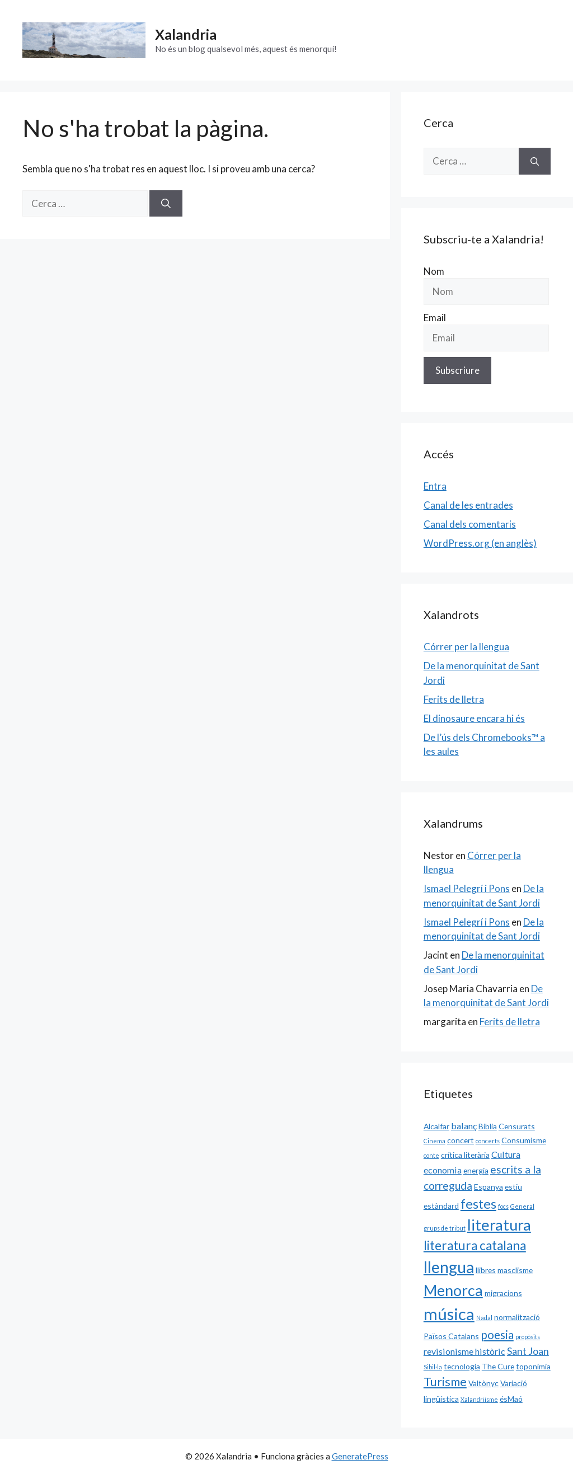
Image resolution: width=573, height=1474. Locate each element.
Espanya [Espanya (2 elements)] (488, 1186)
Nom (434, 271)
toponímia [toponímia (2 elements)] (533, 1366)
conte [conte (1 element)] (431, 1155)
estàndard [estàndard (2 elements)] (441, 1205)
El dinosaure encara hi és (474, 718)
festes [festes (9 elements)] (478, 1204)
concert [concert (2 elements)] (460, 1140)
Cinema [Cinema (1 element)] (434, 1140)
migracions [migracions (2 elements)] (503, 1293)
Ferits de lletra (454, 699)
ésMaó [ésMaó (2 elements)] (511, 1398)
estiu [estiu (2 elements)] (513, 1186)
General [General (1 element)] (522, 1206)
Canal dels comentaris (470, 524)
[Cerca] (165, 203)
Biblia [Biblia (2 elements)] (487, 1126)
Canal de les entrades (468, 505)
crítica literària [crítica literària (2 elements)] (465, 1155)
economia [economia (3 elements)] (443, 1170)
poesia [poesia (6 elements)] (497, 1334)
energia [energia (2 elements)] (476, 1170)
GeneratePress (360, 1456)
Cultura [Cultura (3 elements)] (505, 1154)
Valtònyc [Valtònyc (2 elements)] (483, 1383)
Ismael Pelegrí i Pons (467, 888)
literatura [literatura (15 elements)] (499, 1224)
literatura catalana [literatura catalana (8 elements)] (475, 1245)
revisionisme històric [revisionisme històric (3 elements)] (464, 1351)
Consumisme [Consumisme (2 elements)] (523, 1140)
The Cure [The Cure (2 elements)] (498, 1366)
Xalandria (186, 34)
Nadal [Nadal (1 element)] (484, 1317)
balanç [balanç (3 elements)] (464, 1125)
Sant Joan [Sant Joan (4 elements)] (528, 1351)
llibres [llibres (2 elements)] (486, 1270)
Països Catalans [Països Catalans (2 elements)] (451, 1336)
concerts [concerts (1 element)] (488, 1140)
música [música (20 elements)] (449, 1313)
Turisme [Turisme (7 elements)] (445, 1381)
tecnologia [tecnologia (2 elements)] (462, 1366)
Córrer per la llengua (466, 646)
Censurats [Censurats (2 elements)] (517, 1126)
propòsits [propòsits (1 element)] (527, 1336)
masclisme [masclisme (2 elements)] (515, 1270)
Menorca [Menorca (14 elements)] (453, 1290)
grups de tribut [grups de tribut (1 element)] (445, 1228)
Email (435, 317)
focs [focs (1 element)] (503, 1206)
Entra (435, 486)
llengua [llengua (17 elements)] (449, 1266)
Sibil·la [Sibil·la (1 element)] (433, 1366)
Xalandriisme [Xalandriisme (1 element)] (479, 1399)
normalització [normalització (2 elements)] (517, 1317)
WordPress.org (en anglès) (480, 543)
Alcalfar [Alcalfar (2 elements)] (436, 1126)
